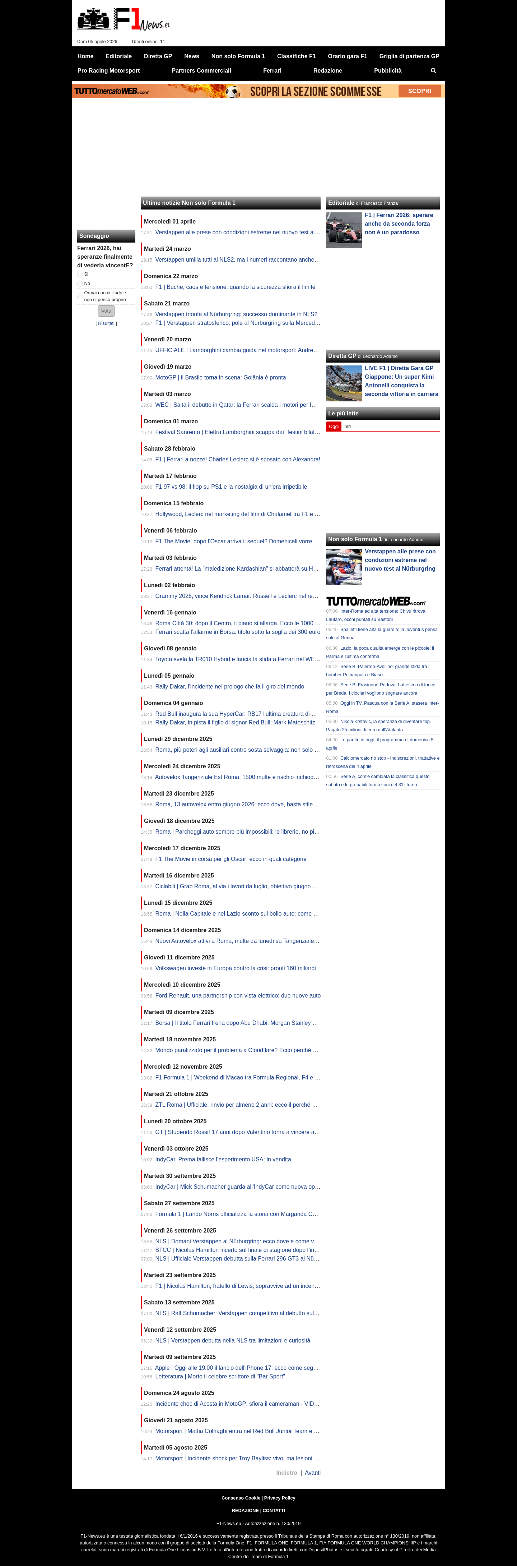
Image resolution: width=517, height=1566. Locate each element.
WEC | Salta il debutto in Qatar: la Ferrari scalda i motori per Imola (239, 405)
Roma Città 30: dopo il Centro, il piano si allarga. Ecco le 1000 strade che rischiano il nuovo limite (279, 623)
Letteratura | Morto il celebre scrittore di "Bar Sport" (220, 1376)
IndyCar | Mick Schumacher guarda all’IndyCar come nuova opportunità (246, 1187)
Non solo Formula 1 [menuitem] (238, 56)
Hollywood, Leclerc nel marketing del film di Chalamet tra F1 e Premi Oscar (251, 514)
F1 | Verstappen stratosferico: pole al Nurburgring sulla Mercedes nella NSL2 (253, 323)
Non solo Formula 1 (355, 539)
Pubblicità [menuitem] (387, 71)
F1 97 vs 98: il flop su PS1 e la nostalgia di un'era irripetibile (231, 487)
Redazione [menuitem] (327, 71)
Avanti (313, 1473)
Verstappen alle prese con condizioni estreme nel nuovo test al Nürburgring (251, 232)
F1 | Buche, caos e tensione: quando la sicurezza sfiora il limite (235, 287)
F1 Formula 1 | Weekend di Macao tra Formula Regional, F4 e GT (239, 1077)
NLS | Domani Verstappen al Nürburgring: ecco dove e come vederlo (242, 1241)
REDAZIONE (245, 1510)
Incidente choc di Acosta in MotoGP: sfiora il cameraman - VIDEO (238, 1404)
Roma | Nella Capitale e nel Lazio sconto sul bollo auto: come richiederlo (247, 914)
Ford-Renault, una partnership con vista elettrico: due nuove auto (238, 995)
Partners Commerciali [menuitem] (201, 71)
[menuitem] (433, 71)
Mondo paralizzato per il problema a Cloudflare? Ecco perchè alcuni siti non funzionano (266, 1050)
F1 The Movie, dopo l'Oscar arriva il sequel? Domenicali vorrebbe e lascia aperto (258, 541)
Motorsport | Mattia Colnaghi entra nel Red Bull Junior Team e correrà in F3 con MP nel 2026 (273, 1431)
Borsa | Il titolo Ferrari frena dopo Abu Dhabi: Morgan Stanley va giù (241, 1023)
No (87, 283)
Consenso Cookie (241, 1498)
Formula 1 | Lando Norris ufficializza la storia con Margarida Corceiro (242, 1214)
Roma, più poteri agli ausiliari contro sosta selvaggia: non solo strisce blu (247, 750)
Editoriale (341, 203)
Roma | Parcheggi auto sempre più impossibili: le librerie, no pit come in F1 (250, 832)
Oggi (334, 426)
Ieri (347, 426)
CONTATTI (274, 1510)
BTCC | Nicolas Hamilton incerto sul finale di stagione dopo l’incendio (243, 1250)
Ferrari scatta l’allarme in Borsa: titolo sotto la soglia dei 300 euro (238, 632)
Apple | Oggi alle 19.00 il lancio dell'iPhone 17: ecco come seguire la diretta (250, 1368)
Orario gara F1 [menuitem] (347, 56)
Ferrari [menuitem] (272, 71)
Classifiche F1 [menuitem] (296, 56)
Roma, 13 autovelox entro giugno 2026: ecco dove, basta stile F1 (238, 804)
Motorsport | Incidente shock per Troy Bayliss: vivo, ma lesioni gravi (240, 1458)
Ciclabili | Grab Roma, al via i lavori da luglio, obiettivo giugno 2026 (240, 886)
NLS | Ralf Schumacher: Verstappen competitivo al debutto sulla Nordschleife (253, 1313)
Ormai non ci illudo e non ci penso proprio (105, 296)
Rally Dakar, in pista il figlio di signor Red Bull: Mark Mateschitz (235, 722)
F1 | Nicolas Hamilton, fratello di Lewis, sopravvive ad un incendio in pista (248, 1286)
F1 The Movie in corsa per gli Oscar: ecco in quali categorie (231, 859)
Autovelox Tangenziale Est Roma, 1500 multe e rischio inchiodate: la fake (248, 777)
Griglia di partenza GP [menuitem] (409, 56)
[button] (106, 311)
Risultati (106, 323)
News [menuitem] (191, 56)
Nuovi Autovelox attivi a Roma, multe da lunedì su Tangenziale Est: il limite (250, 941)
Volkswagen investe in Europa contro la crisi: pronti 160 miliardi (235, 968)
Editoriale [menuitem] (119, 56)
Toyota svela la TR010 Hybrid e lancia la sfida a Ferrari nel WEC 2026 (244, 659)
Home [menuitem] (85, 56)
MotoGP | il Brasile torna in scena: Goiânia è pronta (220, 377)
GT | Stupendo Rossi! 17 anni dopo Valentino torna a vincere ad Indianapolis (252, 1132)
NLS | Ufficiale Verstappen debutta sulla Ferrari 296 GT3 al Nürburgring (246, 1259)
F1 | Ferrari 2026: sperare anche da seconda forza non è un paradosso (399, 223)
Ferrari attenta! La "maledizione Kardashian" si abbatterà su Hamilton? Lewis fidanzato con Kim (277, 569)
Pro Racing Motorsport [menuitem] (109, 71)
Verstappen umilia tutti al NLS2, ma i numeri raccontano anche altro (241, 260)
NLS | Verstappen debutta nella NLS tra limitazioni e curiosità (233, 1340)
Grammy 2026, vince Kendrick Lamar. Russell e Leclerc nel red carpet (244, 596)
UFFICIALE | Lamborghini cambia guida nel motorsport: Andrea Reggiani (248, 350)
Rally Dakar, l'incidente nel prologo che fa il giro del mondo (229, 686)
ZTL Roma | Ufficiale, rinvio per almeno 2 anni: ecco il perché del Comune (249, 1105)
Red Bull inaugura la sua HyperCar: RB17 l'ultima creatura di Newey (242, 714)
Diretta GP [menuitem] (158, 56)
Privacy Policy (279, 1498)
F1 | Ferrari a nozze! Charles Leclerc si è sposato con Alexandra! (237, 459)
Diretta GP (342, 356)
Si (86, 274)
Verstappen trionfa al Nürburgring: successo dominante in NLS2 (236, 314)
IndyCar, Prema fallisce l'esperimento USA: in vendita (223, 1159)
